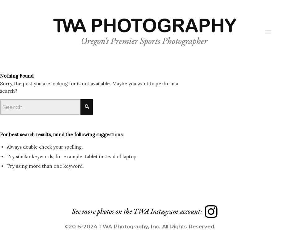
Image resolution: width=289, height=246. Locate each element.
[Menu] (268, 32)
